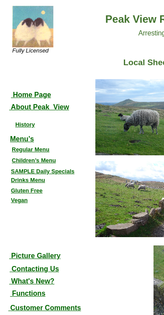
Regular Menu (30, 149)
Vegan (19, 200)
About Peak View (39, 107)
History (25, 124)
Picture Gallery (35, 255)
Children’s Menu (34, 160)
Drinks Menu (28, 180)
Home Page (31, 94)
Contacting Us (34, 269)
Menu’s (22, 139)
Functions (27, 293)
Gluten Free (26, 190)
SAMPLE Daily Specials (42, 171)
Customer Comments (45, 308)
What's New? (31, 281)
